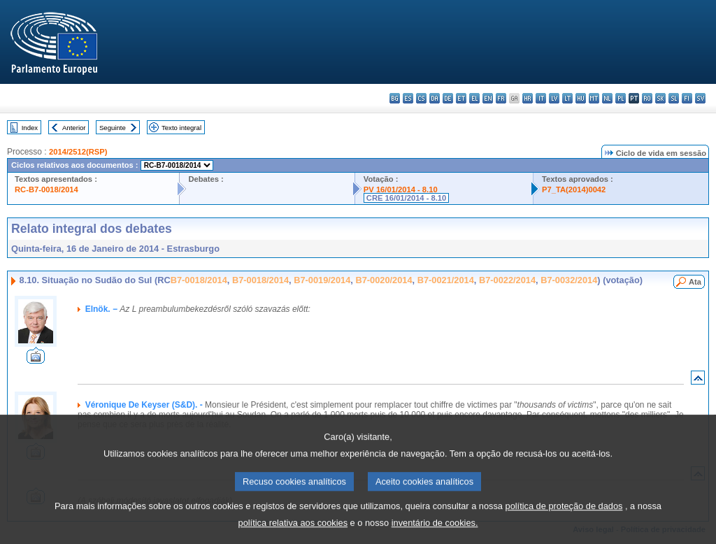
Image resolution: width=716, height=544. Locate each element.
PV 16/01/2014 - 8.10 (401, 189)
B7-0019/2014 (322, 280)
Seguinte (112, 127)
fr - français (501, 98)
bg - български (394, 98)
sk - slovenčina (660, 98)
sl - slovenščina (673, 98)
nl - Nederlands (607, 98)
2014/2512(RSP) (78, 152)
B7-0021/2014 (445, 280)
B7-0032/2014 (568, 280)
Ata (695, 282)
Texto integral (181, 127)
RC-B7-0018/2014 (46, 189)
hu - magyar (580, 98)
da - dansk (434, 98)
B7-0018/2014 (199, 280)
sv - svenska (700, 98)
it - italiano (541, 98)
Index (30, 127)
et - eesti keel (461, 98)
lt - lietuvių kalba (567, 98)
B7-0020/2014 (383, 280)
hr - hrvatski (527, 98)
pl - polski (620, 98)
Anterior (74, 127)
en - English (487, 98)
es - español (408, 98)
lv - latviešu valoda (554, 98)
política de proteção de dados (564, 520)
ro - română (647, 98)
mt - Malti (594, 98)
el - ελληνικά (474, 98)
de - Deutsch (448, 98)
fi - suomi (687, 98)
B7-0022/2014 (507, 280)
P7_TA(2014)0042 (574, 189)
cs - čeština (421, 98)
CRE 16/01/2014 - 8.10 (406, 198)
